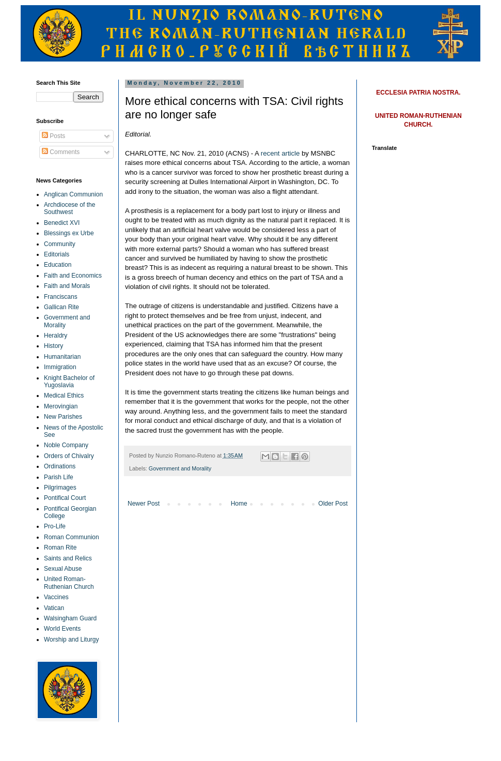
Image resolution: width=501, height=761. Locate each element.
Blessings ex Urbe (69, 233)
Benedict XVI (62, 222)
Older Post (333, 503)
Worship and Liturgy (71, 639)
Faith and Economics (73, 275)
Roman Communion (71, 537)
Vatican (54, 608)
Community (59, 244)
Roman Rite (60, 547)
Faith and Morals (67, 286)
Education (57, 264)
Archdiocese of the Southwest (69, 208)
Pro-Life (55, 526)
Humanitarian (62, 356)
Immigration (60, 367)
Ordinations (59, 466)
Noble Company (66, 445)
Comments (61, 152)
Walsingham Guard (70, 618)
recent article (280, 153)
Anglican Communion (73, 194)
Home (239, 503)
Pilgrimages (60, 487)
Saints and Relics (68, 558)
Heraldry (55, 335)
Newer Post (144, 503)
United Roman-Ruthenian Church (69, 582)
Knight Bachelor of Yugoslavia (69, 381)
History (53, 345)
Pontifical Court (65, 497)
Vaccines (56, 597)
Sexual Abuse (63, 568)
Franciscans (60, 296)
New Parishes (63, 416)
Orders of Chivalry (69, 456)
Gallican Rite (61, 307)
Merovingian (60, 406)
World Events (62, 628)
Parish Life (58, 477)
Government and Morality (180, 468)
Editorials (56, 254)
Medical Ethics (64, 395)
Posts (53, 136)
